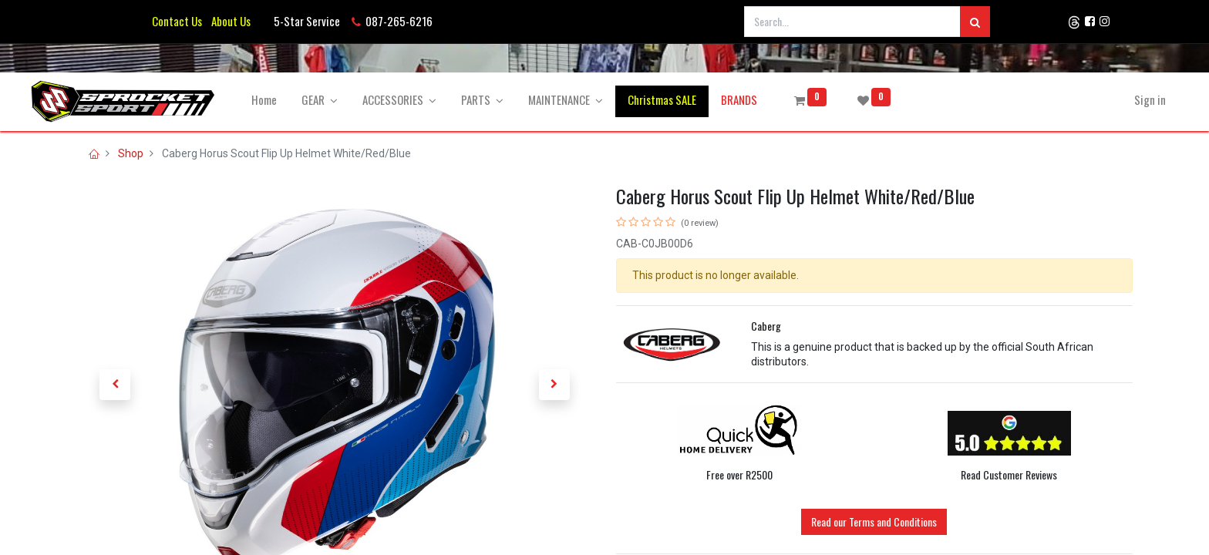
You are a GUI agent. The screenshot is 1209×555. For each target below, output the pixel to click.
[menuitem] (310, 100)
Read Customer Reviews (1009, 474)
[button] (114, 384)
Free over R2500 (739, 474)
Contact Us (177, 20)
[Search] (975, 21)
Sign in (1104, 99)
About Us (229, 20)
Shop (130, 153)
